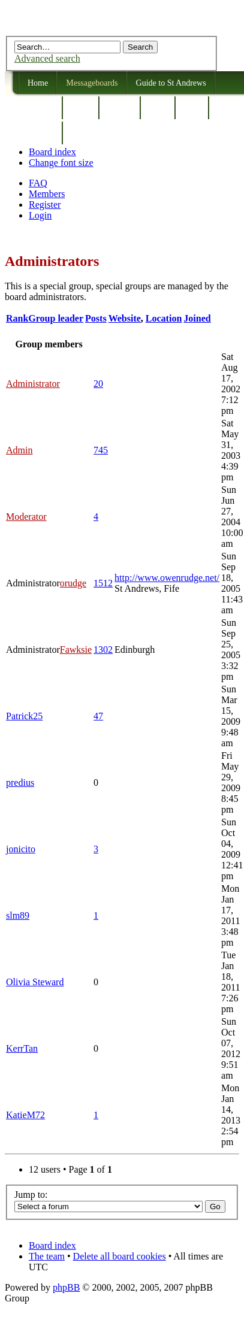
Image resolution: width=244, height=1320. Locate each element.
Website (125, 318)
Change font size (61, 163)
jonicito (20, 849)
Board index (52, 152)
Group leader (55, 318)
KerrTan (22, 1048)
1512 (103, 583)
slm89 (17, 915)
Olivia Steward (35, 982)
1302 (103, 649)
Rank (17, 318)
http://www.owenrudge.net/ (167, 578)
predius (20, 782)
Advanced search (47, 58)
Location (164, 318)
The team (47, 1256)
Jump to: (31, 1194)
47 (98, 716)
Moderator (26, 516)
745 (101, 450)
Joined (196, 318)
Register (45, 204)
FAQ (38, 183)
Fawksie (76, 649)
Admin (19, 450)
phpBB (66, 1287)
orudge (73, 583)
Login (40, 215)
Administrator (33, 384)
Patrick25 (24, 716)
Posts (96, 318)
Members (47, 194)
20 (98, 384)
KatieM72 (25, 1115)
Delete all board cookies (119, 1256)
